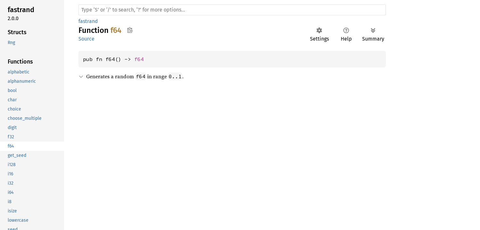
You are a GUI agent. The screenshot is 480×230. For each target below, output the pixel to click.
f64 (139, 59)
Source (86, 39)
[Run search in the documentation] (232, 9)
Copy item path (130, 30)
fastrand (88, 21)
